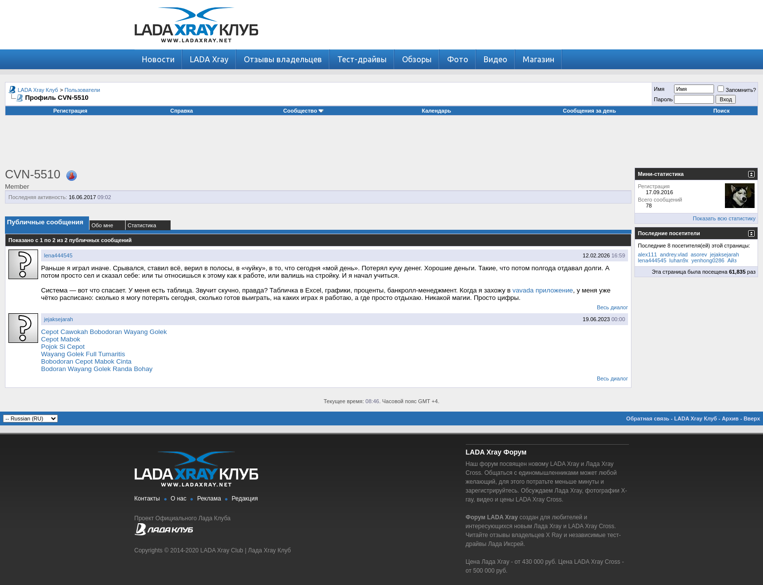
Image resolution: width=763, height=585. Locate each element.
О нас (178, 498)
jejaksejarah (58, 319)
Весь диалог (612, 307)
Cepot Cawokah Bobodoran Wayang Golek (104, 331)
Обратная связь (647, 418)
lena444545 (58, 255)
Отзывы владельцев (283, 59)
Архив (730, 418)
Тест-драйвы (362, 59)
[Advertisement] (382, 145)
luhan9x (679, 260)
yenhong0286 (707, 260)
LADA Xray (209, 59)
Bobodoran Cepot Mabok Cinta (86, 361)
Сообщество (303, 111)
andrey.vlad (674, 254)
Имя (659, 89)
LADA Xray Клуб (38, 90)
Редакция (245, 498)
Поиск (721, 111)
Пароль (663, 99)
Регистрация (70, 111)
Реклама (209, 498)
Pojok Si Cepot (63, 346)
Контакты (147, 498)
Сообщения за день (589, 111)
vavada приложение (542, 290)
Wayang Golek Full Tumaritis (83, 354)
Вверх (752, 418)
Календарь (436, 111)
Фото (457, 59)
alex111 (647, 254)
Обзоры (417, 59)
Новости (158, 59)
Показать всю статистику (724, 218)
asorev (699, 254)
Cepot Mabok (60, 339)
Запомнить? (737, 90)
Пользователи (82, 90)
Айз (732, 260)
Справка (181, 111)
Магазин (538, 59)
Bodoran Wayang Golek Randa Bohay (97, 369)
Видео (495, 59)
